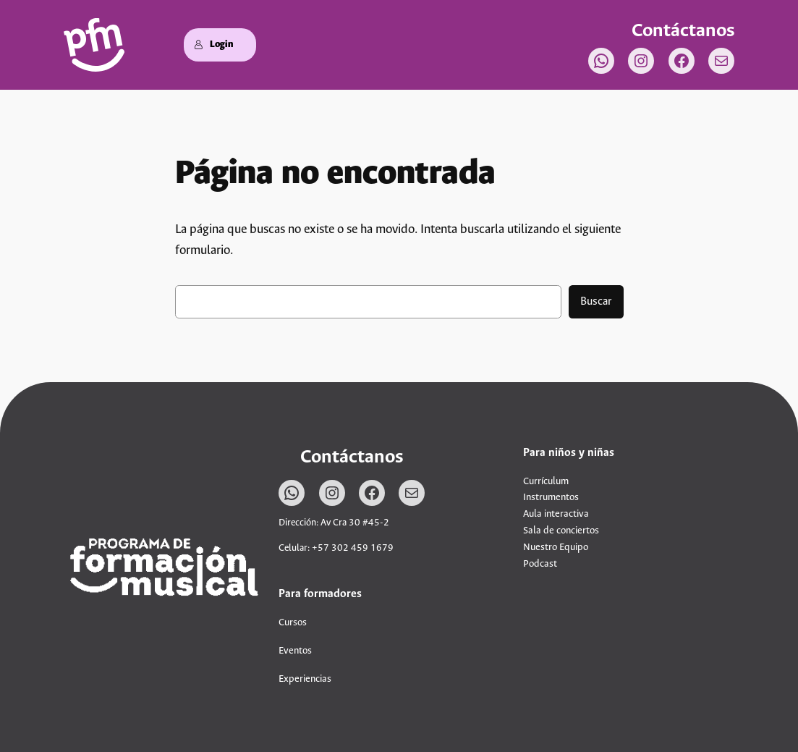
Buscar (596, 301)
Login (213, 44)
